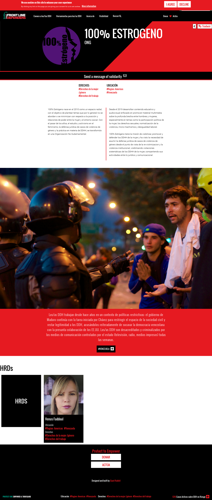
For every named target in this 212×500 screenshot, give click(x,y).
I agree (170, 4)
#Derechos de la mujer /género (119, 496)
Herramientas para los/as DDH (69, 16)
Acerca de (90, 16)
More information (89, 6)
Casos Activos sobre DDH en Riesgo (188, 496)
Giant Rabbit (115, 480)
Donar (165, 16)
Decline (184, 4)
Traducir (206, 26)
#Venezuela (112, 92)
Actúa (175, 16)
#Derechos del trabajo (88, 95)
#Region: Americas (115, 89)
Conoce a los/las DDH (42, 16)
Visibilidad (103, 16)
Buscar (117, 15)
